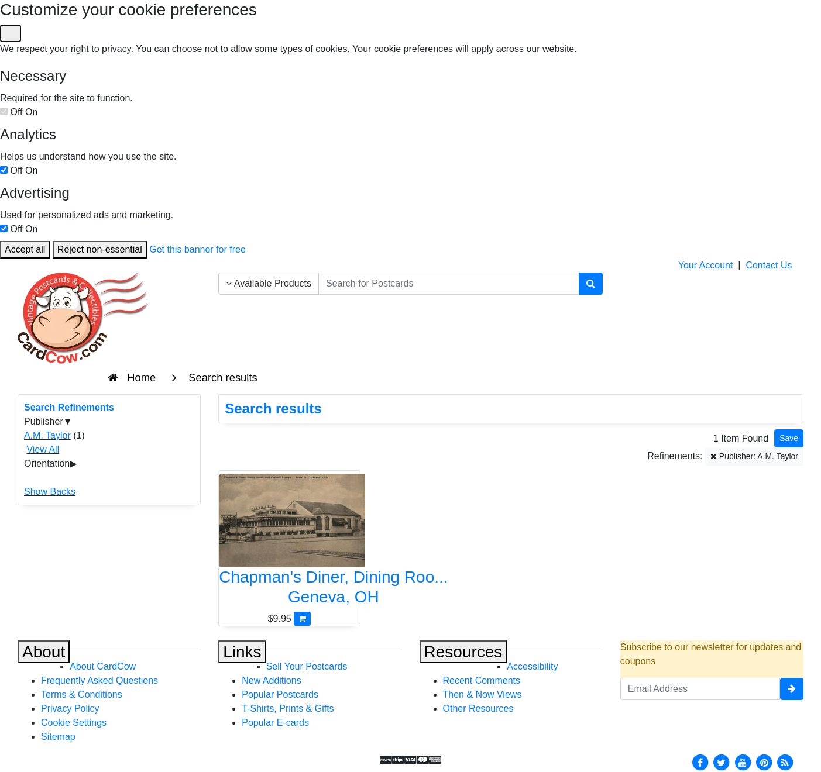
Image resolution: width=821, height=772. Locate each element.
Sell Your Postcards (307, 666)
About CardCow (103, 666)
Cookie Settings (74, 723)
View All (42, 449)
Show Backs (49, 492)
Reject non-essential (99, 249)
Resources (463, 652)
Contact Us (769, 265)
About (43, 652)
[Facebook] (700, 762)
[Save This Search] (788, 438)
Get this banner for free (197, 249)
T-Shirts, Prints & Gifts (288, 709)
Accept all (25, 249)
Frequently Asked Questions (99, 680)
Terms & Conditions (81, 694)
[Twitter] (721, 762)
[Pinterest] (764, 762)
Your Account (705, 265)
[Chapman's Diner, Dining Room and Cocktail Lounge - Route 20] (289, 542)
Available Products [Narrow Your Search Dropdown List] (268, 283)
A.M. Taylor (47, 435)
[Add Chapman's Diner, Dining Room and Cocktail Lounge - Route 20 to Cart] (302, 618)
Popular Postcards (280, 694)
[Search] (591, 284)
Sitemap (58, 737)
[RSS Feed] (785, 762)
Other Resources (478, 709)
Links (242, 652)
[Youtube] (742, 762)
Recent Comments (482, 680)
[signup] (791, 689)
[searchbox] (448, 284)
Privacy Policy (70, 709)
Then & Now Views (482, 694)
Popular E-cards (275, 723)
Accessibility (532, 666)
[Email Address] (700, 689)
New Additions (271, 680)
